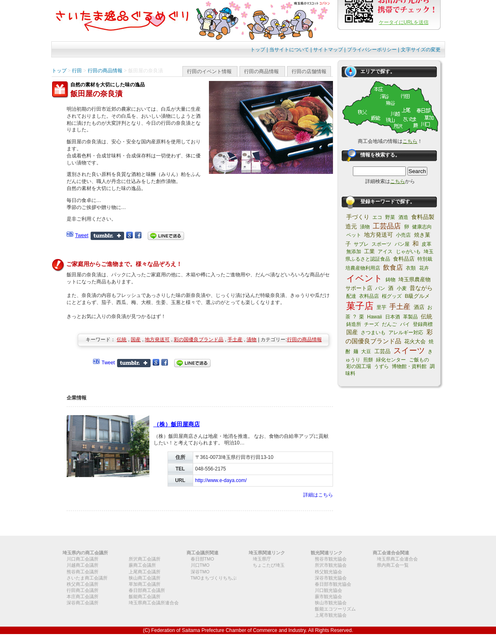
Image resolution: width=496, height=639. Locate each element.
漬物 (251, 339)
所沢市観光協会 (331, 565)
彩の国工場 (358, 366)
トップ (257, 49)
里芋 (381, 307)
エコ (377, 217)
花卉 (424, 268)
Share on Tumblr (107, 236)
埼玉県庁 (262, 558)
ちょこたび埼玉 (269, 565)
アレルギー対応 (405, 332)
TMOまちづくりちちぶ (214, 577)
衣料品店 (369, 296)
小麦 (402, 288)
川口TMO (200, 565)
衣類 (411, 268)
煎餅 (368, 360)
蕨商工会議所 (142, 565)
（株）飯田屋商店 (176, 424)
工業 (369, 251)
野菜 (390, 217)
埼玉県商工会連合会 (397, 558)
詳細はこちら (318, 495)
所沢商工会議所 (145, 558)
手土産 (235, 339)
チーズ (371, 324)
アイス (385, 251)
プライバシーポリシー (372, 49)
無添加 (353, 251)
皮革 (426, 244)
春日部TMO (202, 558)
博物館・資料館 (409, 366)
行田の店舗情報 (309, 71)
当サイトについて (289, 49)
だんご (389, 324)
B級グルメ (417, 296)
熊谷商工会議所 (82, 571)
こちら (410, 141)
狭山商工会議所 (145, 577)
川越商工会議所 (82, 565)
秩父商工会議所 (82, 584)
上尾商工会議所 (145, 571)
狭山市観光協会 (331, 602)
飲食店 (393, 267)
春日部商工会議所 (147, 590)
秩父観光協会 (328, 571)
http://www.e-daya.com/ (221, 480)
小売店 (403, 235)
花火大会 (415, 341)
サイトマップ (328, 49)
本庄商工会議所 (82, 596)
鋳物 (390, 280)
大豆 (366, 351)
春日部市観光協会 (333, 584)
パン (380, 288)
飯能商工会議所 (145, 596)
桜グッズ (392, 296)
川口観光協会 (328, 590)
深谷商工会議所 (82, 602)
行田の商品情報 (261, 71)
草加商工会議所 (145, 584)
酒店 (419, 307)
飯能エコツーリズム (335, 608)
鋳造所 (353, 324)
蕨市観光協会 (328, 596)
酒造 (403, 217)
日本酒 (392, 317)
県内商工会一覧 (393, 565)
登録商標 (423, 324)
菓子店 (360, 306)
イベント (364, 278)
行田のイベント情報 (209, 71)
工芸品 (382, 351)
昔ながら (421, 288)
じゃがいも (408, 251)
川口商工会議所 (82, 558)
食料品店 (404, 259)
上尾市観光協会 (331, 615)
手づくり (357, 217)
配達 (351, 296)
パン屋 (402, 244)
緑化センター (391, 360)
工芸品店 (387, 226)
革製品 (410, 317)
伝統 (122, 339)
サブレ (361, 244)
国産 (136, 339)
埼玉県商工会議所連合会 (154, 602)
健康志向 (422, 227)
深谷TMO (200, 571)
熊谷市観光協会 (331, 558)
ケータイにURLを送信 (404, 22)
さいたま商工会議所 (87, 577)
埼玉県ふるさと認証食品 (389, 255)
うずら (381, 366)
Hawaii (374, 317)
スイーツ (409, 350)
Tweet (82, 235)
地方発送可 (157, 339)
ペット (353, 235)
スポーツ (381, 244)
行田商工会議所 (82, 590)
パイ (405, 324)
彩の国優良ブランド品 (198, 339)
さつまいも (373, 332)
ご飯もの (419, 360)
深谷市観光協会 (331, 577)
